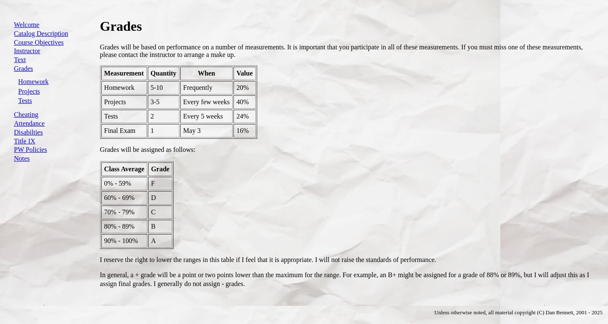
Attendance (29, 123)
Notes (22, 158)
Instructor (27, 50)
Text (20, 59)
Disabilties (28, 132)
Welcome (26, 24)
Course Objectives (39, 42)
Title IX (24, 141)
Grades (23, 68)
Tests (25, 100)
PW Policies (30, 149)
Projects (29, 91)
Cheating (26, 114)
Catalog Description (41, 33)
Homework (33, 81)
